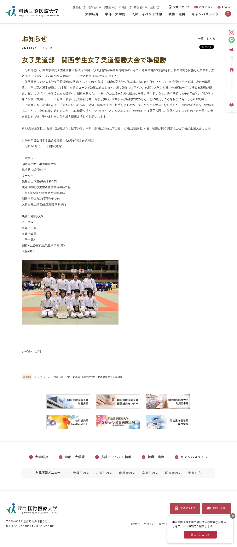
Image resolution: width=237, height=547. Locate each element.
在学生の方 (94, 7)
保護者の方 (110, 7)
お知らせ (58, 376)
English (224, 8)
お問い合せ (206, 7)
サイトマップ (150, 524)
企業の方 (155, 7)
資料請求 (231, 105)
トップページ (42, 376)
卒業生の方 (125, 7)
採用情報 (135, 524)
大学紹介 (92, 14)
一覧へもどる (206, 38)
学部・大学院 (115, 14)
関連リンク (164, 524)
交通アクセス (181, 7)
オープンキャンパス (231, 83)
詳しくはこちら (200, 534)
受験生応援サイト (231, 56)
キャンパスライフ (205, 14)
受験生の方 (79, 7)
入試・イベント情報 (147, 14)
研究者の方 (140, 7)
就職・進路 (176, 14)
